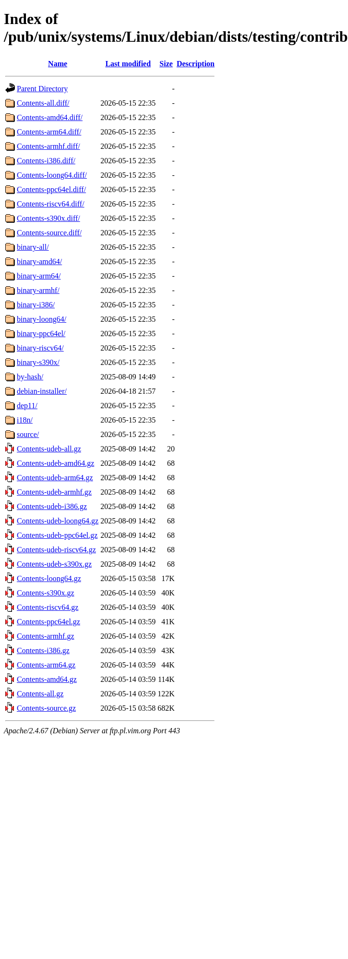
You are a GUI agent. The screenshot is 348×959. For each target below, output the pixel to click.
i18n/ (25, 420)
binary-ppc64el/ (41, 333)
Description (196, 64)
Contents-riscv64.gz (47, 607)
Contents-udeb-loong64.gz (57, 521)
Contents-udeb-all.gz (49, 449)
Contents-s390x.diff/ (48, 218)
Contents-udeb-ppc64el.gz (57, 535)
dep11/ (27, 405)
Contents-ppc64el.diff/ (51, 189)
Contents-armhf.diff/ (48, 146)
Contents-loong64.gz (49, 578)
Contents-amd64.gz (47, 679)
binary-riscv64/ (40, 348)
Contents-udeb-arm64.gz (55, 477)
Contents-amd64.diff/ (50, 117)
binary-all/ (33, 247)
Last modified (128, 64)
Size (166, 64)
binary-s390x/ (38, 362)
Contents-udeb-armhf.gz (54, 492)
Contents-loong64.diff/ (52, 175)
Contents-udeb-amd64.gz (55, 463)
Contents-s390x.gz (45, 593)
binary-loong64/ (41, 319)
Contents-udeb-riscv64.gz (56, 550)
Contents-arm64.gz (46, 665)
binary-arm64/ (39, 276)
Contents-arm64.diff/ (49, 132)
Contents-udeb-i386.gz (52, 506)
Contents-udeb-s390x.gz (54, 564)
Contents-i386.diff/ (46, 161)
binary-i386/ (36, 305)
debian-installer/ (42, 391)
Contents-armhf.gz (45, 636)
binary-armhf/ (38, 290)
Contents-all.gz (40, 694)
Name (57, 64)
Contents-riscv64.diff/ (50, 204)
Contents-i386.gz (43, 650)
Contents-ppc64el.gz (48, 622)
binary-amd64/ (39, 261)
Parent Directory (42, 89)
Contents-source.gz (46, 708)
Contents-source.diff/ (49, 233)
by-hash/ (30, 377)
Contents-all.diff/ (43, 103)
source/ (28, 434)
